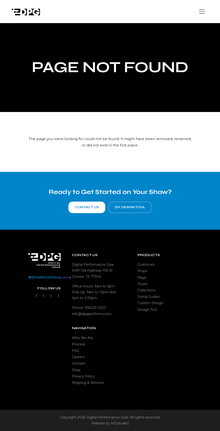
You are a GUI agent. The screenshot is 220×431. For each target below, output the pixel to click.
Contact (78, 363)
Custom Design (150, 303)
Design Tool (147, 309)
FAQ (75, 350)
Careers (78, 357)
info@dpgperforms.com (91, 314)
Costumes (146, 264)
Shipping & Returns (88, 383)
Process (78, 344)
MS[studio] (120, 423)
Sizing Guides (149, 296)
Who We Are (82, 338)
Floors (142, 284)
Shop (76, 370)
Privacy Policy (83, 376)
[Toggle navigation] (202, 11)
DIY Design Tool (130, 209)
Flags (142, 277)
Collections (146, 290)
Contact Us (87, 209)
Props (142, 271)
